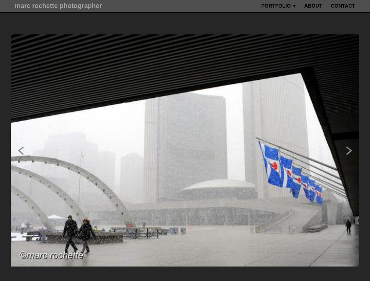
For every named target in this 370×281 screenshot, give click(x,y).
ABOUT (313, 6)
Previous (21, 141)
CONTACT (343, 6)
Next (349, 141)
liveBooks (222, 271)
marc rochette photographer (58, 5)
